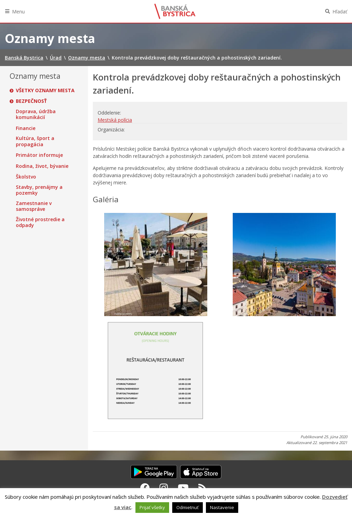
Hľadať (339, 11)
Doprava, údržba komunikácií (36, 114)
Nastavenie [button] (222, 507)
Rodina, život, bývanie (42, 166)
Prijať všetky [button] (152, 507)
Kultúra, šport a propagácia (35, 141)
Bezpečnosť (31, 101)
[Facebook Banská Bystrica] (145, 487)
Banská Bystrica (175, 11)
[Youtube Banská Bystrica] (183, 487)
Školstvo (26, 177)
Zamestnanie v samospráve (34, 206)
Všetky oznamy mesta (45, 90)
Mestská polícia (115, 120)
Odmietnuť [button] (187, 507)
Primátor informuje (39, 155)
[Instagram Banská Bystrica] (164, 487)
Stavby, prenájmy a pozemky (39, 190)
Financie (25, 128)
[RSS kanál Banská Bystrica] (202, 487)
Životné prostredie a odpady (40, 222)
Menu (18, 11)
